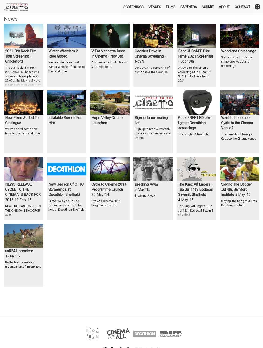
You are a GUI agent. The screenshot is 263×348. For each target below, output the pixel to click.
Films (170, 7)
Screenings (133, 7)
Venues (154, 7)
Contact (242, 7)
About (224, 7)
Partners (188, 7)
